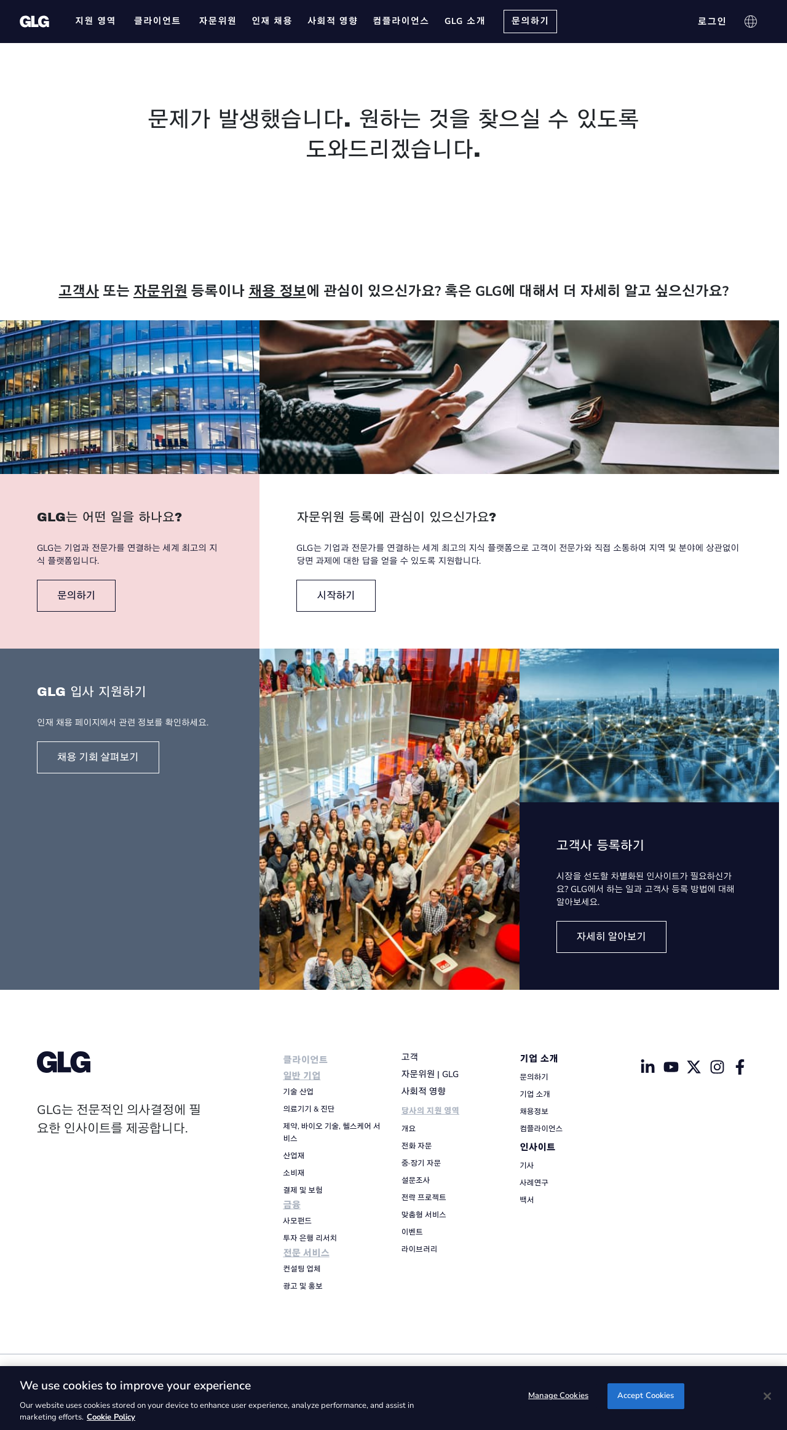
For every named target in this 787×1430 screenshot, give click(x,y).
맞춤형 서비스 (423, 1215)
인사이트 (537, 1147)
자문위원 (160, 291)
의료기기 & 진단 (308, 1109)
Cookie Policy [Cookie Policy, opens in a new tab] (111, 1417)
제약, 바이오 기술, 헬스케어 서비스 (331, 1132)
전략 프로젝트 (423, 1198)
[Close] (767, 1396)
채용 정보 (277, 291)
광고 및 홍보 (302, 1286)
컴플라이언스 (541, 1129)
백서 (527, 1200)
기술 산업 (298, 1092)
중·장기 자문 (421, 1163)
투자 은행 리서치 (310, 1238)
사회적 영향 (423, 1091)
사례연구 (534, 1183)
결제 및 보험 (302, 1190)
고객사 (78, 291)
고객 (409, 1057)
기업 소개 (539, 1059)
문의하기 (534, 1077)
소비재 (293, 1173)
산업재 (293, 1156)
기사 (527, 1166)
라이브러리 (419, 1249)
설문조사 (415, 1180)
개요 (408, 1129)
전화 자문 (416, 1146)
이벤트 (412, 1232)
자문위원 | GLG (430, 1074)
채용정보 (534, 1111)
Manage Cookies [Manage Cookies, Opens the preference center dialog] (558, 1396)
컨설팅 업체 (301, 1269)
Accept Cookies (645, 1396)
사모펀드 (297, 1221)
